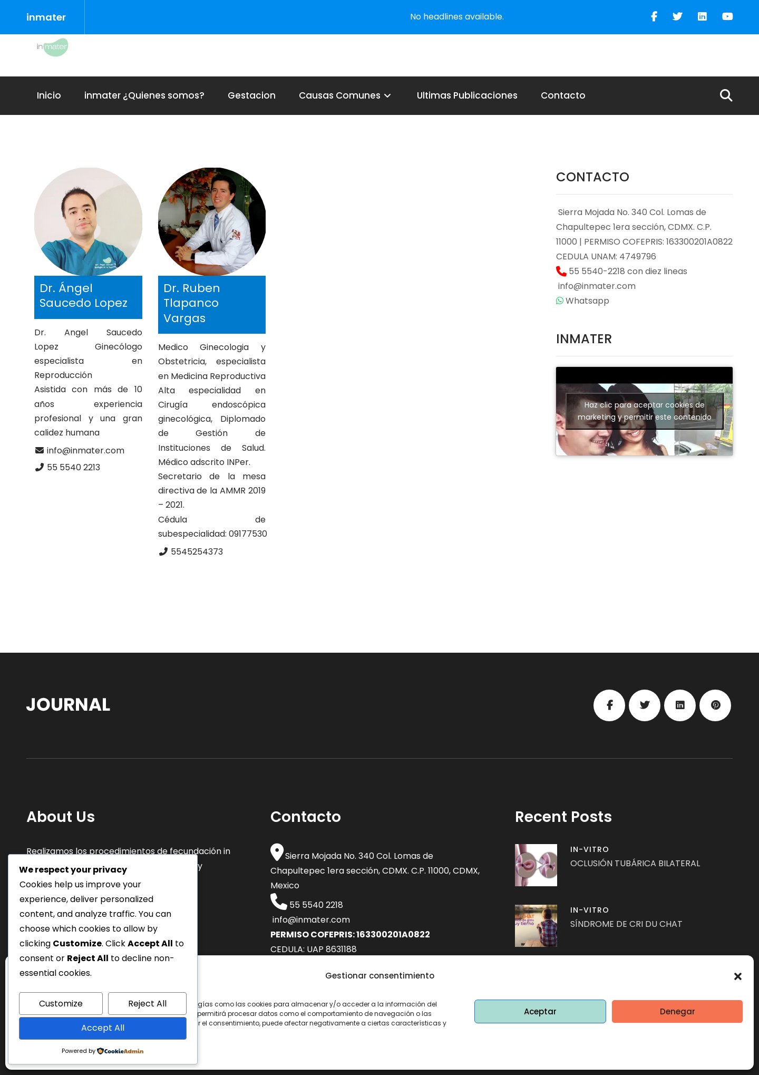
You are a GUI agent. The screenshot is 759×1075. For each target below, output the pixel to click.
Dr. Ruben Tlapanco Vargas (191, 303)
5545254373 (197, 552)
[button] (738, 976)
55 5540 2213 (73, 467)
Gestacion (252, 95)
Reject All (147, 1003)
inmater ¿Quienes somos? (144, 95)
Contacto (563, 95)
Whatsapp (582, 301)
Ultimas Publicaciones (467, 95)
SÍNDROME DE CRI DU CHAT (626, 924)
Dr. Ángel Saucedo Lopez (84, 296)
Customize (61, 1003)
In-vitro (589, 849)
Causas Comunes (346, 95)
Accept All (102, 1028)
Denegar (677, 1011)
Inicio (49, 95)
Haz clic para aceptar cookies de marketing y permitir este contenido (645, 411)
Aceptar (540, 1011)
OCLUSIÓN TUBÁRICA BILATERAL (635, 863)
